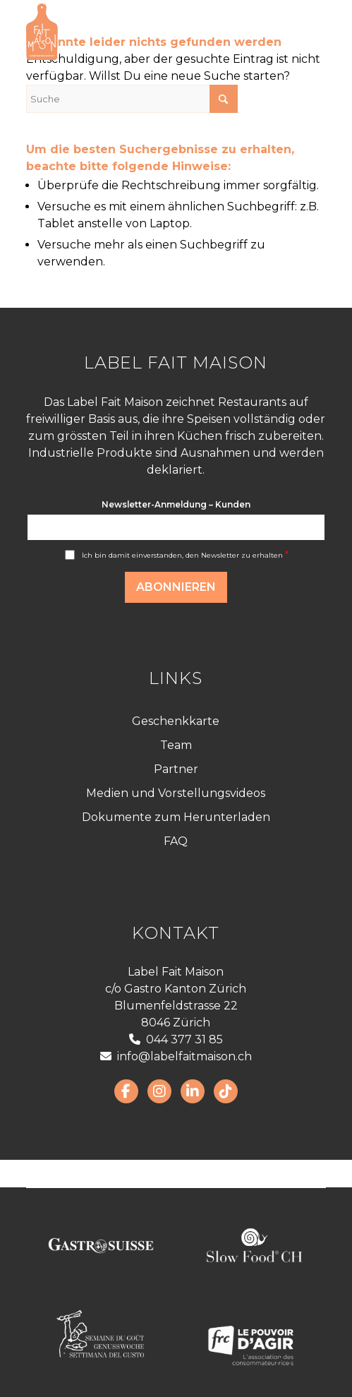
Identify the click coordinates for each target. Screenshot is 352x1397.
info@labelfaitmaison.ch (176, 1056)
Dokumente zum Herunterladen (176, 817)
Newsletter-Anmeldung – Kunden (176, 504)
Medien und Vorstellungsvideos (175, 793)
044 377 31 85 (176, 1039)
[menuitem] (306, 32)
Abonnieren (176, 587)
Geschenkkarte (175, 721)
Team (176, 745)
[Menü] (306, 32)
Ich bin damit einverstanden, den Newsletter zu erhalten (185, 555)
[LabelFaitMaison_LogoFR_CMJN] (145, 32)
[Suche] (132, 99)
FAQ (176, 841)
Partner (176, 769)
